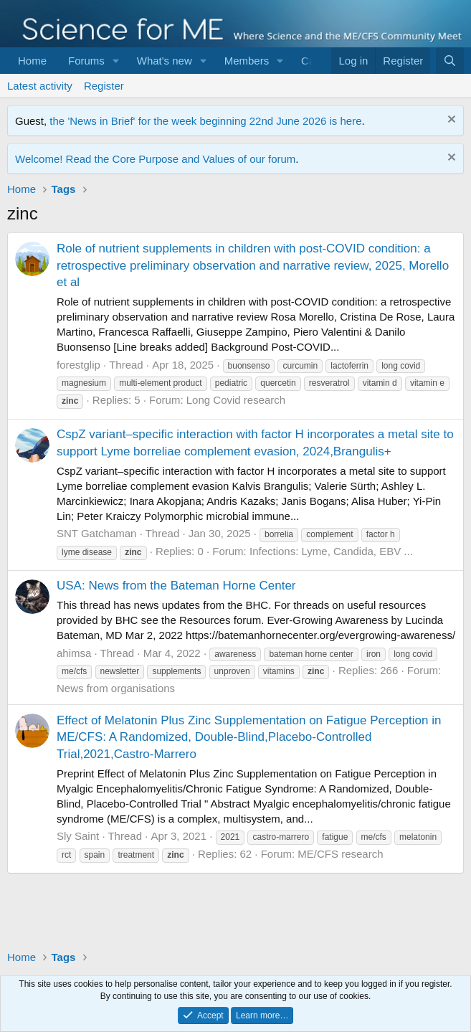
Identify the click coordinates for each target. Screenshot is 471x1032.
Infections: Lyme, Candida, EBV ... (331, 551)
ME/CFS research (340, 854)
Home (32, 61)
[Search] (450, 60)
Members (247, 61)
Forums (86, 61)
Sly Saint (78, 836)
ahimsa (74, 653)
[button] (116, 60)
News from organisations (116, 688)
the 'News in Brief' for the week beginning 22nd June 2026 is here (205, 121)
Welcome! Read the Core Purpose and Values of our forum (155, 159)
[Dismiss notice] (450, 120)
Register (104, 86)
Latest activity (39, 86)
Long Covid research (235, 400)
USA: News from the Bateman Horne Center (176, 585)
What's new (164, 61)
